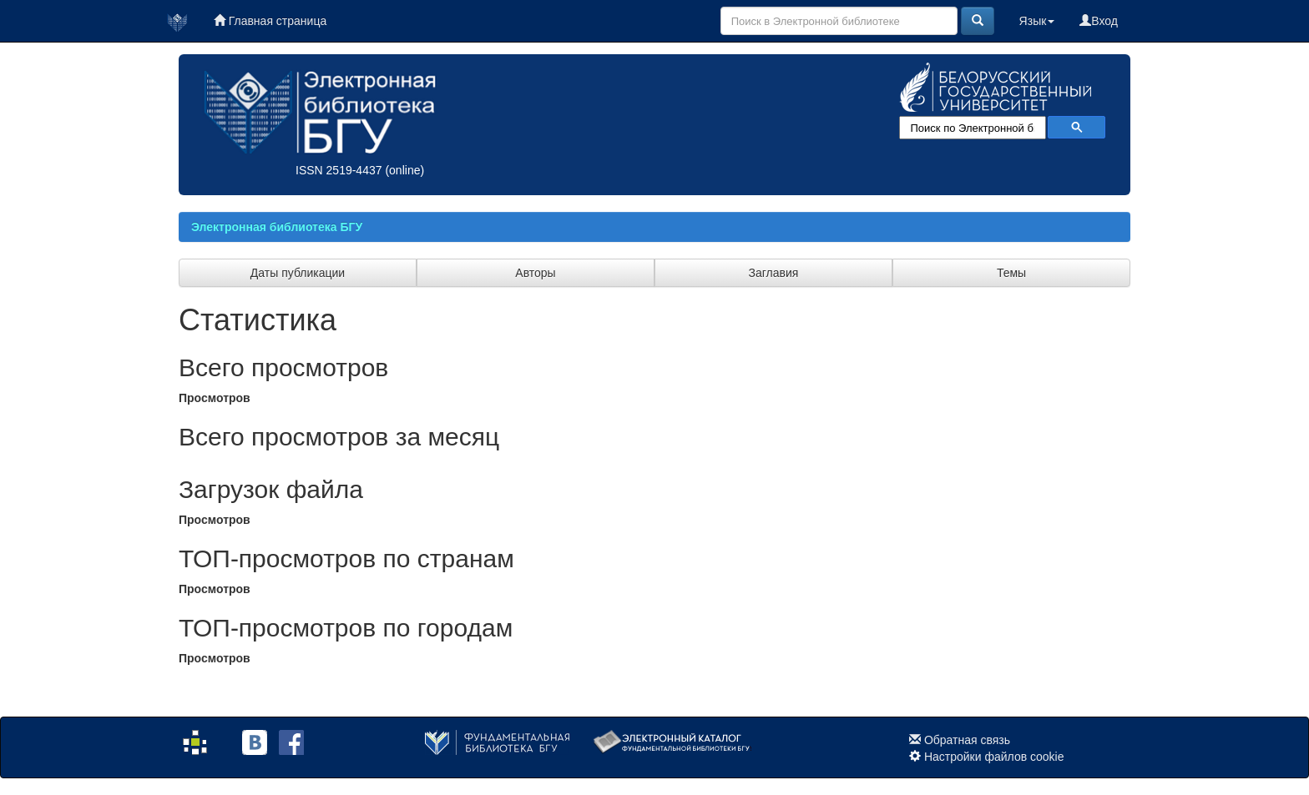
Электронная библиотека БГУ (276, 227)
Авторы (535, 272)
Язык (1037, 21)
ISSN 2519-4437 (339, 170)
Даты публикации (297, 272)
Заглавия (774, 272)
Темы (1011, 272)
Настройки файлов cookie (994, 756)
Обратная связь (967, 740)
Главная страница (270, 21)
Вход (1098, 21)
